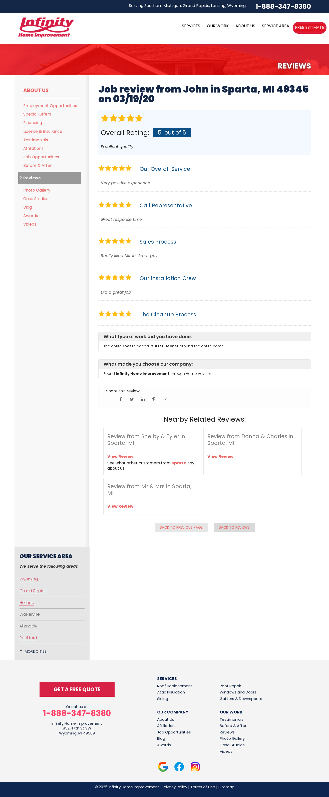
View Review (120, 456)
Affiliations (33, 148)
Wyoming (29, 579)
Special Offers (37, 114)
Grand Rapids (33, 591)
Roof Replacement (174, 685)
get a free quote (77, 689)
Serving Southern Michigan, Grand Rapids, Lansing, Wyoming (187, 6)
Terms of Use (202, 786)
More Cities (36, 651)
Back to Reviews (234, 527)
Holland (27, 602)
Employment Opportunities (50, 105)
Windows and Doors (238, 692)
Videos (29, 224)
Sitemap (226, 786)
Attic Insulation (171, 692)
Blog (27, 207)
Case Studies (35, 198)
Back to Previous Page (181, 527)
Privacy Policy (175, 786)
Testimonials (35, 140)
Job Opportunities (41, 157)
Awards (30, 215)
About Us (36, 90)
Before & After (37, 165)
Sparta (179, 463)
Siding (162, 698)
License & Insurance (42, 131)
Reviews (32, 178)
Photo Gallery (36, 190)
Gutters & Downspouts (241, 698)
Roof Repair (230, 685)
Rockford (28, 638)
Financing (32, 122)
